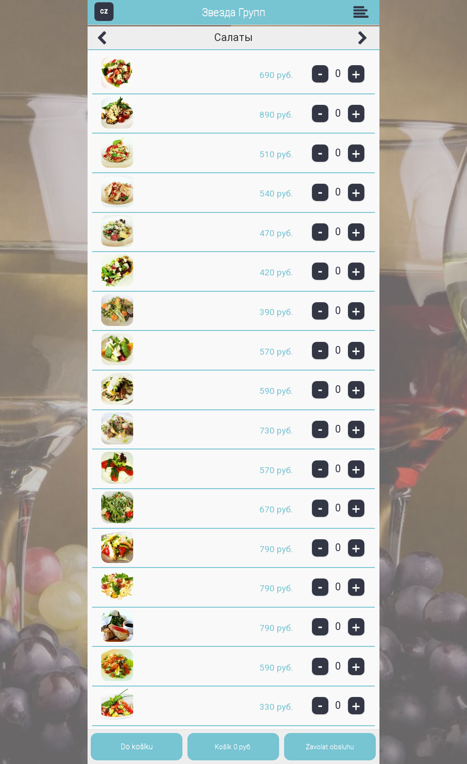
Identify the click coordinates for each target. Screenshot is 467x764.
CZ (104, 11)
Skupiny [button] (363, 12)
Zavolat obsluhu (330, 747)
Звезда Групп (233, 12)
